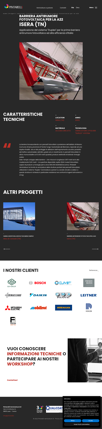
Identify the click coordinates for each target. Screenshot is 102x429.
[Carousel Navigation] (51, 249)
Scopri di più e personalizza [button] (81, 424)
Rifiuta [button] (73, 420)
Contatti (63, 8)
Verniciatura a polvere (44, 8)
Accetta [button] (91, 420)
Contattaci (12, 380)
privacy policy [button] (79, 403)
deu (77, 7)
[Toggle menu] (94, 7)
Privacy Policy (59, 419)
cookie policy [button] (67, 408)
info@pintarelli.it (8, 416)
